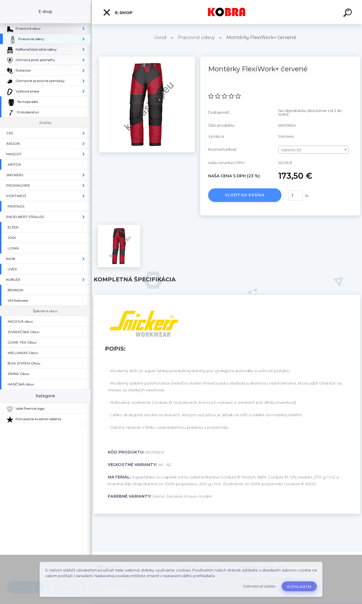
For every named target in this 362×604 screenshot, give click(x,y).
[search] (348, 13)
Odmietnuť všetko (259, 586)
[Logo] (227, 12)
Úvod (160, 37)
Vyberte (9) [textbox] (291, 150)
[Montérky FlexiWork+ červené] (147, 58)
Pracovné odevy (196, 37)
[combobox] (313, 150)
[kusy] (295, 195)
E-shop (118, 12)
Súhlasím (299, 586)
